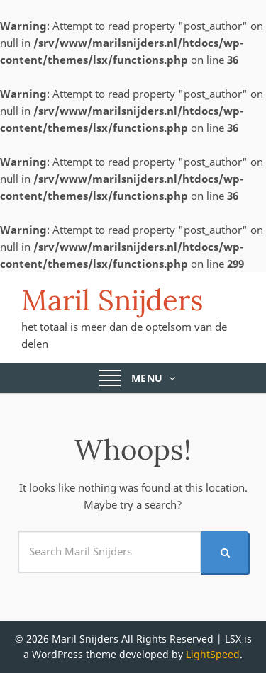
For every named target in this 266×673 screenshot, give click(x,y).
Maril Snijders (112, 300)
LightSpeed (213, 654)
